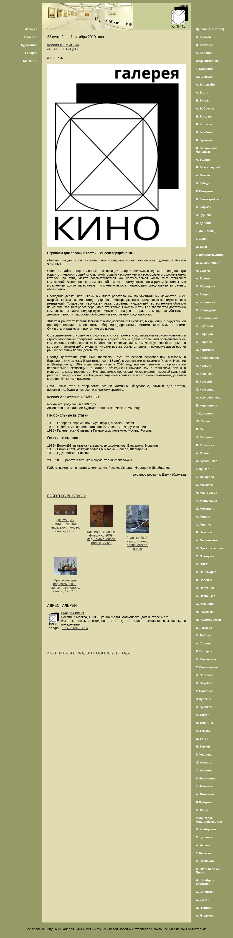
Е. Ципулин (204, 837)
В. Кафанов (204, 334)
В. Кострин (204, 381)
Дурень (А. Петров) (210, 29)
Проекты (30, 37)
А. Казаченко (205, 302)
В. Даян (201, 246)
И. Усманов (204, 762)
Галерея (31, 53)
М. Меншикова (206, 500)
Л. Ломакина (205, 445)
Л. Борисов (204, 124)
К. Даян (201, 238)
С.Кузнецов (204, 413)
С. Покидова (205, 556)
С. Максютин (205, 485)
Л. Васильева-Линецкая (206, 149)
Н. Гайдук (203, 183)
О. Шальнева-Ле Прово (208, 870)
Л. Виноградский (208, 167)
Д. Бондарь (204, 116)
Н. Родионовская (208, 619)
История (31, 29)
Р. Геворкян (204, 191)
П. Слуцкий (204, 683)
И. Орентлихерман (209, 548)
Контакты (30, 61)
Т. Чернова (204, 853)
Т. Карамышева (207, 318)
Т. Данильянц (206, 231)
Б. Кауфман (204, 326)
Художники (29, 45)
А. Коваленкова (207, 358)
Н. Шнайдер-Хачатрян (205, 882)
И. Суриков (204, 707)
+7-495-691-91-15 (75, 628)
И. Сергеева (204, 675)
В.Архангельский (208, 61)
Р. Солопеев (205, 691)
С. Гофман (203, 207)
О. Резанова (205, 603)
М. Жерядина (205, 286)
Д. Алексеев (205, 45)
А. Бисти (202, 92)
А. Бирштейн (205, 84)
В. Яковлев (204, 907)
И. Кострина (205, 389)
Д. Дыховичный (207, 262)
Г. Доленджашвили (210, 254)
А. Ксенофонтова (208, 397)
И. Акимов (203, 37)
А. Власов (203, 175)
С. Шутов (203, 900)
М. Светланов (206, 659)
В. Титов (202, 738)
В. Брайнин (204, 132)
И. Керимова (205, 350)
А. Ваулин (203, 159)
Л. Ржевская (205, 611)
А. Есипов (203, 278)
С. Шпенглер (205, 892)
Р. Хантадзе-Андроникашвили (209, 819)
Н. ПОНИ (202, 564)
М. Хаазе (202, 810)
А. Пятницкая (205, 596)
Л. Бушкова (204, 140)
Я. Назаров (204, 532)
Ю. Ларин (203, 421)
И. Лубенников (207, 461)
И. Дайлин (203, 223)
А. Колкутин (204, 365)
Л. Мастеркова (206, 492)
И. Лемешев (204, 437)
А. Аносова (204, 53)
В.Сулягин (203, 699)
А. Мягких (203, 516)
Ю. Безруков (205, 76)
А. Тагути (202, 715)
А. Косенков (205, 373)
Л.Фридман (204, 802)
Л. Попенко (204, 580)
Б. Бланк (202, 100)
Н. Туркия (203, 746)
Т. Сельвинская (207, 667)
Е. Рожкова (204, 627)
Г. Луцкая (202, 469)
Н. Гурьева (204, 215)
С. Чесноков (205, 861)
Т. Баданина (204, 68)
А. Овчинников (207, 540)
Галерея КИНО (72, 613)
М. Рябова (203, 635)
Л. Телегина (204, 722)
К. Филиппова (206, 778)
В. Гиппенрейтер (208, 199)
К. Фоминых (205, 786)
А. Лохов (202, 453)
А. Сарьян (203, 643)
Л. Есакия (203, 270)
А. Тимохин (204, 730)
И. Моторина (205, 508)
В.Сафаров (204, 651)
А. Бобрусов (205, 108)
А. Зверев (203, 294)
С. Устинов (204, 770)
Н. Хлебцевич (206, 829)
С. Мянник (203, 524)
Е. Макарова (205, 477)
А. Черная (203, 845)
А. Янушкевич (206, 915)
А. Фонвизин (205, 794)
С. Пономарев (206, 572)
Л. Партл (202, 429)
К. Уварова (204, 754)
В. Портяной (205, 588)
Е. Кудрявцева (206, 405)
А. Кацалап (204, 342)
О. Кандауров (206, 310)
